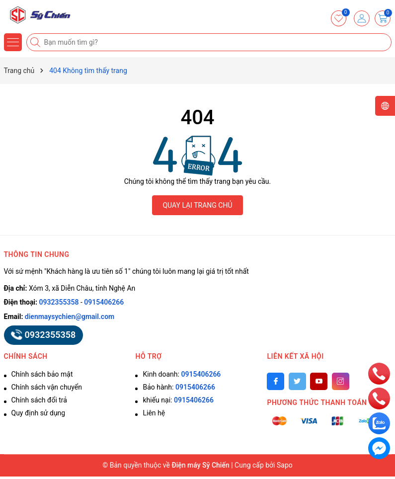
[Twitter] (297, 381)
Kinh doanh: (182, 374)
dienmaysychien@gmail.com (69, 316)
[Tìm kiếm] (36, 42)
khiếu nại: (178, 400)
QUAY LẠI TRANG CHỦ (197, 205)
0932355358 (59, 302)
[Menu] (13, 42)
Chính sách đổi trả (39, 400)
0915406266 (104, 302)
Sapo (285, 465)
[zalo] (379, 423)
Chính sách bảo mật (42, 374)
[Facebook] (275, 381)
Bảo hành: (179, 387)
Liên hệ (154, 413)
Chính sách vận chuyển (46, 387)
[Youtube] (318, 381)
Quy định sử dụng (38, 413)
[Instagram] (340, 381)
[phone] (379, 373)
